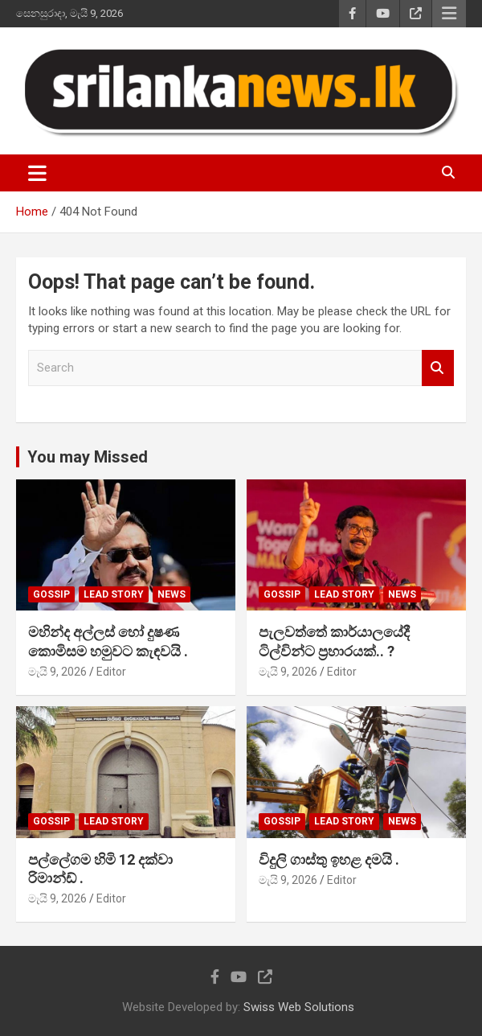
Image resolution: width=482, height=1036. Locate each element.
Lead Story (114, 594)
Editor (111, 671)
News (171, 594)
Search (438, 368)
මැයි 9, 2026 (57, 671)
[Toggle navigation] (37, 172)
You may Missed (87, 457)
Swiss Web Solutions (298, 1007)
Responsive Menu (449, 13)
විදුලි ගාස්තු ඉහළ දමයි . (329, 859)
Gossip (51, 594)
